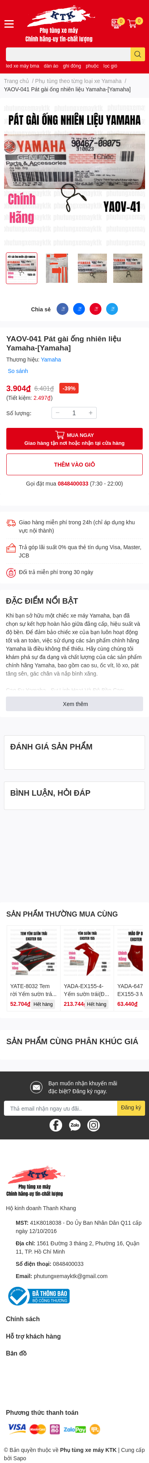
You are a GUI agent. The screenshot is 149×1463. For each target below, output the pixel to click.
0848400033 (73, 483)
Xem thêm (75, 703)
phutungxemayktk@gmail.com (71, 1276)
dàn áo (51, 66)
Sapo (19, 1458)
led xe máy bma (22, 66)
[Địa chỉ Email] (74, 1108)
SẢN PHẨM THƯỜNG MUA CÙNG (62, 913)
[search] (138, 54)
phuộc (92, 66)
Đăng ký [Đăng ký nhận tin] (131, 1107)
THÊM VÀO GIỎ (74, 464)
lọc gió (110, 66)
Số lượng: (18, 413)
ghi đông (72, 66)
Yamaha (51, 359)
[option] (21, 268)
